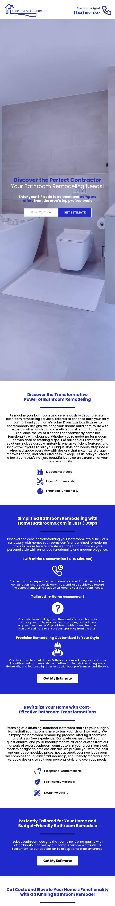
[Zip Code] (41, 212)
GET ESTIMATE (75, 212)
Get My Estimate (57, 678)
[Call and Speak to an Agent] (87, 12)
